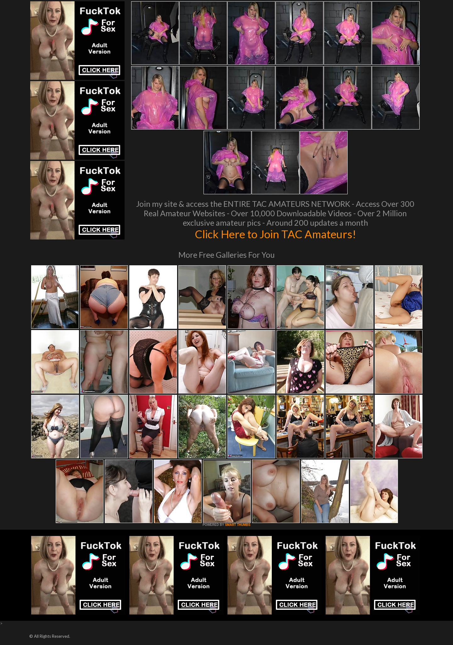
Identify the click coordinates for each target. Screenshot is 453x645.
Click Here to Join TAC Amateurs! (275, 233)
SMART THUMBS (237, 524)
